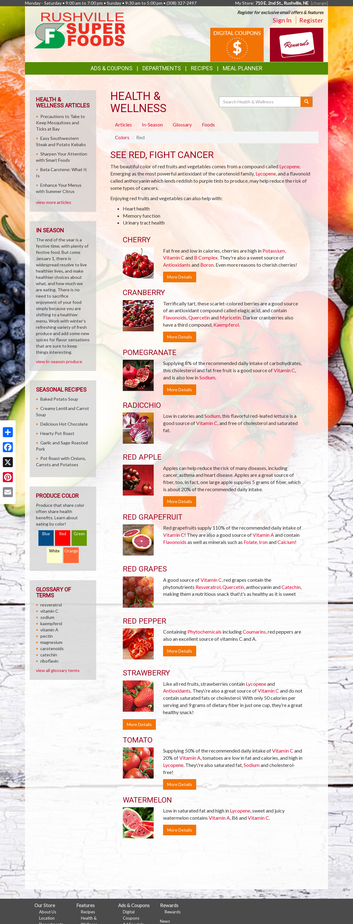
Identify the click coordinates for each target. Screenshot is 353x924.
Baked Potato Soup (59, 399)
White (54, 551)
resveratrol (51, 604)
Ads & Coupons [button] (111, 68)
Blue (46, 533)
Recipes (202, 68)
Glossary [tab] (182, 124)
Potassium (273, 251)
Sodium (207, 377)
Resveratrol (208, 587)
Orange (71, 551)
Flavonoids (174, 317)
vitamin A (49, 629)
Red (62, 533)
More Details (179, 276)
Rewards (173, 911)
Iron (263, 542)
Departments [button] (161, 68)
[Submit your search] (307, 101)
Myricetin (230, 317)
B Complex (206, 257)
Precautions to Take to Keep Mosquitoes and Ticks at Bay (60, 122)
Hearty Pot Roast (57, 433)
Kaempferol (226, 325)
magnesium (51, 642)
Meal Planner (242, 68)
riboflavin (49, 661)
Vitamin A (263, 535)
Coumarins (254, 632)
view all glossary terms (58, 670)
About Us (47, 911)
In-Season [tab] (152, 124)
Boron (207, 265)
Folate (250, 542)
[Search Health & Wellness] (260, 101)
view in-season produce (59, 361)
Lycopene (289, 166)
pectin (46, 636)
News (165, 921)
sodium (47, 617)
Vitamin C (173, 257)
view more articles (53, 202)
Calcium (286, 542)
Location (47, 918)
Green (79, 533)
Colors (122, 137)
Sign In (282, 20)
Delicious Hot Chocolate (64, 424)
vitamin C (49, 611)
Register (311, 20)
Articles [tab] (123, 124)
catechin (48, 654)
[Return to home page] (80, 29)
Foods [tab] (208, 124)
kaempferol (51, 623)
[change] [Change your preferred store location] (319, 3)
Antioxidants (177, 265)
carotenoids (52, 648)
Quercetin (199, 317)
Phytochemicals (204, 632)
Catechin (291, 587)
